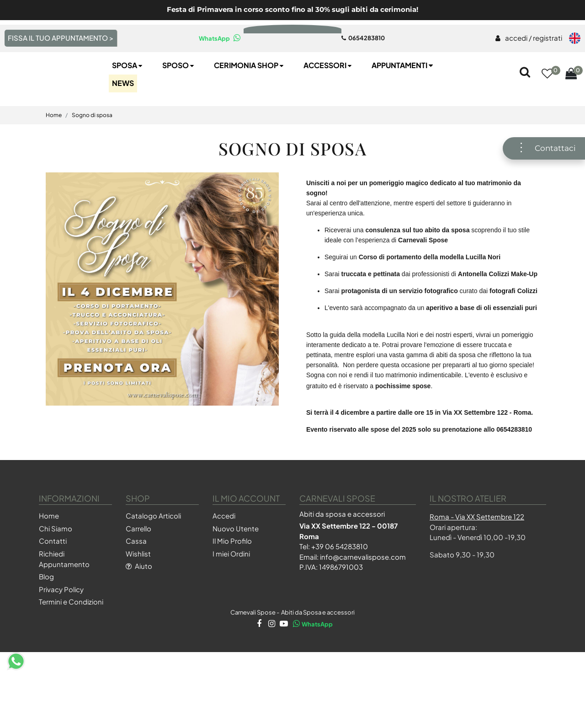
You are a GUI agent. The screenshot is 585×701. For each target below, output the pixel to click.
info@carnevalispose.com (363, 587)
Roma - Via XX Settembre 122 (477, 547)
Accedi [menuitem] (224, 546)
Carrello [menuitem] (138, 559)
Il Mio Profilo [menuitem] (232, 571)
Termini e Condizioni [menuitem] (71, 632)
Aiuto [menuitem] (139, 597)
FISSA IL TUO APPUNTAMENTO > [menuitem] (60, 37)
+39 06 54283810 (339, 577)
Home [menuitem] (49, 546)
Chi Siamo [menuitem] (55, 559)
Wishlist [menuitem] (138, 584)
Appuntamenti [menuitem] (403, 96)
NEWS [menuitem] (123, 113)
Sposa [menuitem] (128, 96)
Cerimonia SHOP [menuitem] (249, 96)
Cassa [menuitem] (136, 571)
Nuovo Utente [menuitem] (236, 559)
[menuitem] (529, 38)
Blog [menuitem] (46, 607)
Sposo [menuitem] (179, 96)
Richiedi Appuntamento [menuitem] (64, 589)
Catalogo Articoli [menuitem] (153, 546)
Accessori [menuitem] (328, 96)
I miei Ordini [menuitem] (231, 584)
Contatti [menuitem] (53, 571)
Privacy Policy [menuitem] (61, 619)
